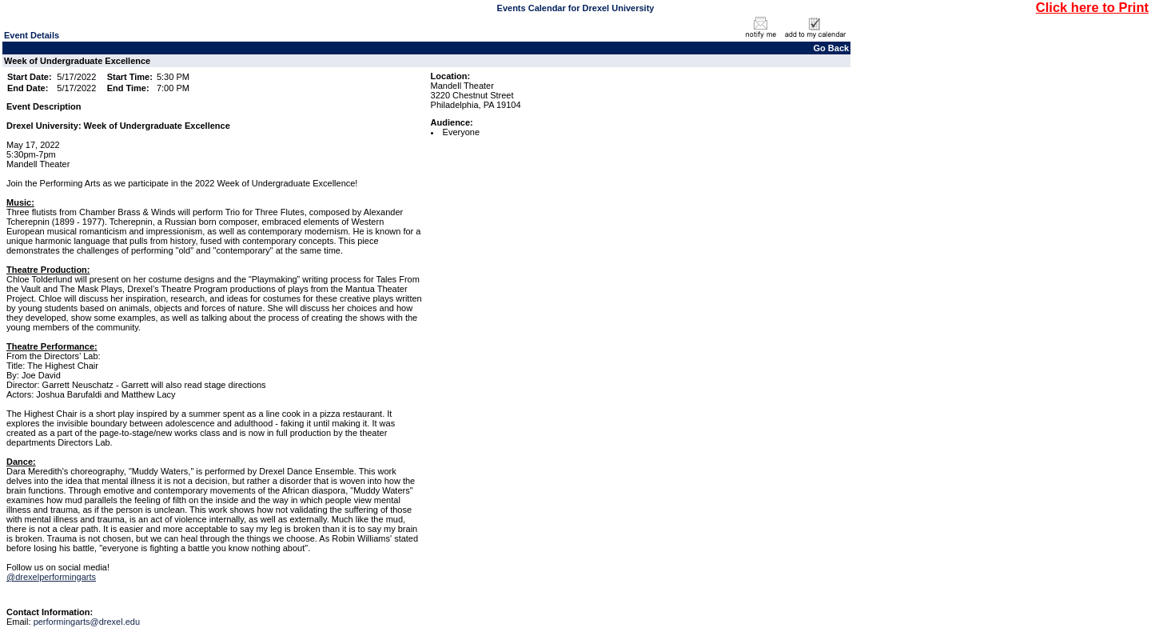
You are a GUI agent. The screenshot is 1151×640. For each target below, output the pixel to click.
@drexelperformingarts (51, 577)
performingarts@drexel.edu (87, 621)
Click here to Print (1092, 7)
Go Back (832, 48)
